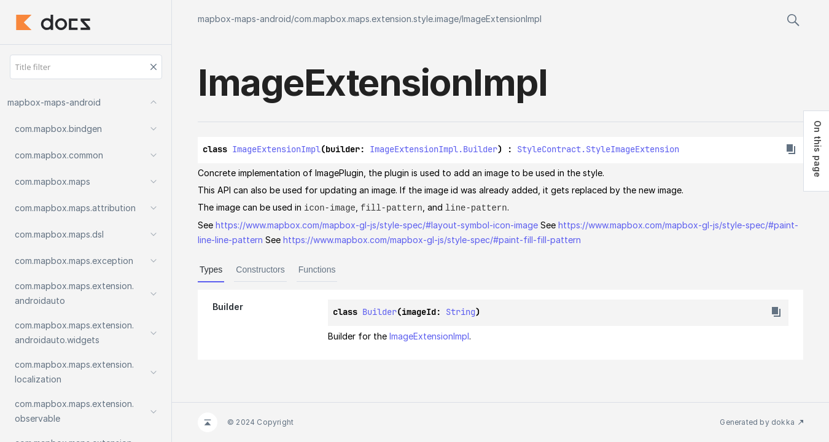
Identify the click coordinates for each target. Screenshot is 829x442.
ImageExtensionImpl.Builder (433, 149)
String (460, 311)
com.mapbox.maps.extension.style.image (376, 19)
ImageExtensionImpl (502, 19)
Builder (379, 311)
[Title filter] (86, 67)
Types (211, 269)
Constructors (260, 269)
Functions (317, 269)
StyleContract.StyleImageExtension (598, 149)
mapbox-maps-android (244, 19)
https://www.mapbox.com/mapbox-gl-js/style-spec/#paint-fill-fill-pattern (432, 239)
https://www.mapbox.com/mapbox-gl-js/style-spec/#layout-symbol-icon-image (377, 224)
